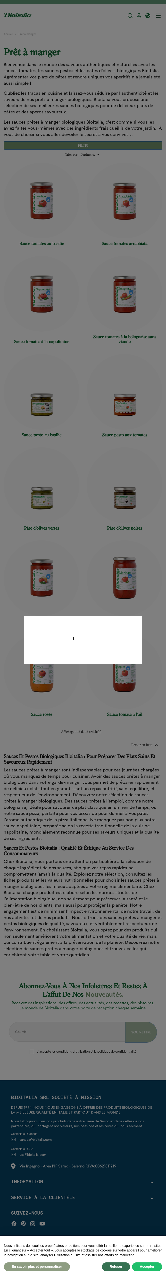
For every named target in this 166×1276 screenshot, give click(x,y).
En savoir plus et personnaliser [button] (37, 1266)
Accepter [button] (147, 1266)
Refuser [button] (116, 1266)
